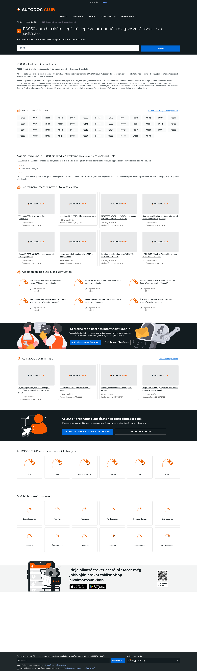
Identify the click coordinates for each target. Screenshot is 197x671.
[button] (108, 16)
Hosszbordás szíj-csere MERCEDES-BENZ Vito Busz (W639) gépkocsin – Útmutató (158, 281)
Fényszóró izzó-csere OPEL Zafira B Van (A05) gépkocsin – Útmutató (103, 281)
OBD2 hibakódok (31, 22)
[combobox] (78, 48)
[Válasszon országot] (153, 660)
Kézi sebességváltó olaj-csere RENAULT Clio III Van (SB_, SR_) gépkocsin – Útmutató (48, 300)
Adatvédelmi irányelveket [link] (55, 665)
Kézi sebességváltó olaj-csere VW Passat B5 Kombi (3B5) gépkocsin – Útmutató (47, 281)
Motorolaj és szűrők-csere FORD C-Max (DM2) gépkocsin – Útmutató (103, 300)
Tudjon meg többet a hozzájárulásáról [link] (79, 668)
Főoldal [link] (19, 22)
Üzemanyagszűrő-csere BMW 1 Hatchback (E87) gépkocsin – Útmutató (156, 300)
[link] (63, 16)
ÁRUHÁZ (94, 2)
